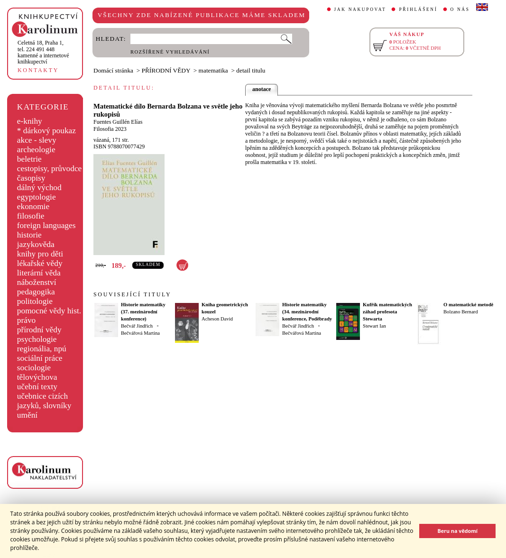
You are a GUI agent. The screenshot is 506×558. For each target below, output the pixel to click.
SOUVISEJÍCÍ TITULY (132, 294)
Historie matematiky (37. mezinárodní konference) (143, 311)
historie (29, 234)
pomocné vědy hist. (49, 310)
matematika (213, 70)
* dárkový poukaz (46, 130)
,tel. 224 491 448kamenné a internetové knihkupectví (43, 52)
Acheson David (217, 318)
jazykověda (36, 244)
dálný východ (39, 187)
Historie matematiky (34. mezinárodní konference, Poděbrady (307, 311)
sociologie (34, 367)
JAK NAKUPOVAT (360, 9)
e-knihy (29, 121)
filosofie (31, 215)
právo (26, 320)
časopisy (31, 178)
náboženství (36, 282)
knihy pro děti (40, 253)
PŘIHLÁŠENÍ (418, 9)
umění (27, 415)
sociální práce (40, 358)
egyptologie (36, 196)
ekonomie (33, 206)
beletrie (29, 159)
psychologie (37, 339)
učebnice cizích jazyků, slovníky (44, 401)
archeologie (36, 149)
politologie (35, 301)
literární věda (39, 272)
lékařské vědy (40, 263)
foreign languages (46, 225)
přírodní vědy (39, 329)
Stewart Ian (374, 326)
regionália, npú (41, 348)
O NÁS (460, 9)
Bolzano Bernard (460, 311)
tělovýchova (37, 377)
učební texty (37, 386)
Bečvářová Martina (140, 333)
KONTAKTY (38, 70)
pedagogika (36, 291)
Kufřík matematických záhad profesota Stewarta (387, 311)
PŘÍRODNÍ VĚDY (166, 70)
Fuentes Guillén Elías (117, 122)
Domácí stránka (113, 70)
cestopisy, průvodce (49, 168)
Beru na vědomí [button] (457, 530)
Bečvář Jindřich (137, 326)
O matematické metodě (468, 304)
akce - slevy (36, 140)
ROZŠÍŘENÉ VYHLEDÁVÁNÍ (170, 52)
